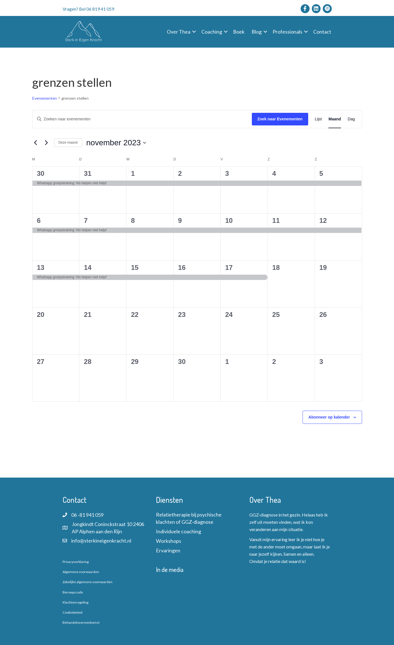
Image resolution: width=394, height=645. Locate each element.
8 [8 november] (133, 220)
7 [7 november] (85, 220)
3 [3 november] (227, 173)
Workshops (168, 541)
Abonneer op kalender (329, 417)
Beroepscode (73, 592)
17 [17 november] (229, 267)
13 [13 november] (41, 267)
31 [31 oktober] (87, 173)
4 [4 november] (274, 173)
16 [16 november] (182, 267)
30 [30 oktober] (41, 173)
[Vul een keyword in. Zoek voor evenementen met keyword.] (142, 119)
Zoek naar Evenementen (280, 119)
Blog (257, 32)
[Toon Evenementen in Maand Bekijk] (334, 119)
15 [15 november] (135, 267)
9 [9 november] (180, 220)
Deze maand (68, 142)
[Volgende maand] (46, 142)
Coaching (211, 32)
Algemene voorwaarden (81, 572)
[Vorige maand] (35, 142)
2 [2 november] (180, 173)
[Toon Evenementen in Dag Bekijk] (351, 119)
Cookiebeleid (72, 612)
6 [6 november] (39, 220)
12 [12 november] (323, 220)
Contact (322, 32)
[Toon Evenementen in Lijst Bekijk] (318, 119)
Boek (239, 32)
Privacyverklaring (76, 562)
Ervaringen (168, 550)
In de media (169, 569)
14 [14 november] (87, 267)
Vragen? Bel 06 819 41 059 (88, 8)
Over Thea (178, 32)
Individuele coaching (178, 531)
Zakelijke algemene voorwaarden (87, 582)
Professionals (287, 32)
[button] (194, 31)
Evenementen (44, 98)
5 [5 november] (321, 173)
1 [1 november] (133, 173)
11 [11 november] (276, 220)
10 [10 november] (229, 220)
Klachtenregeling (75, 602)
